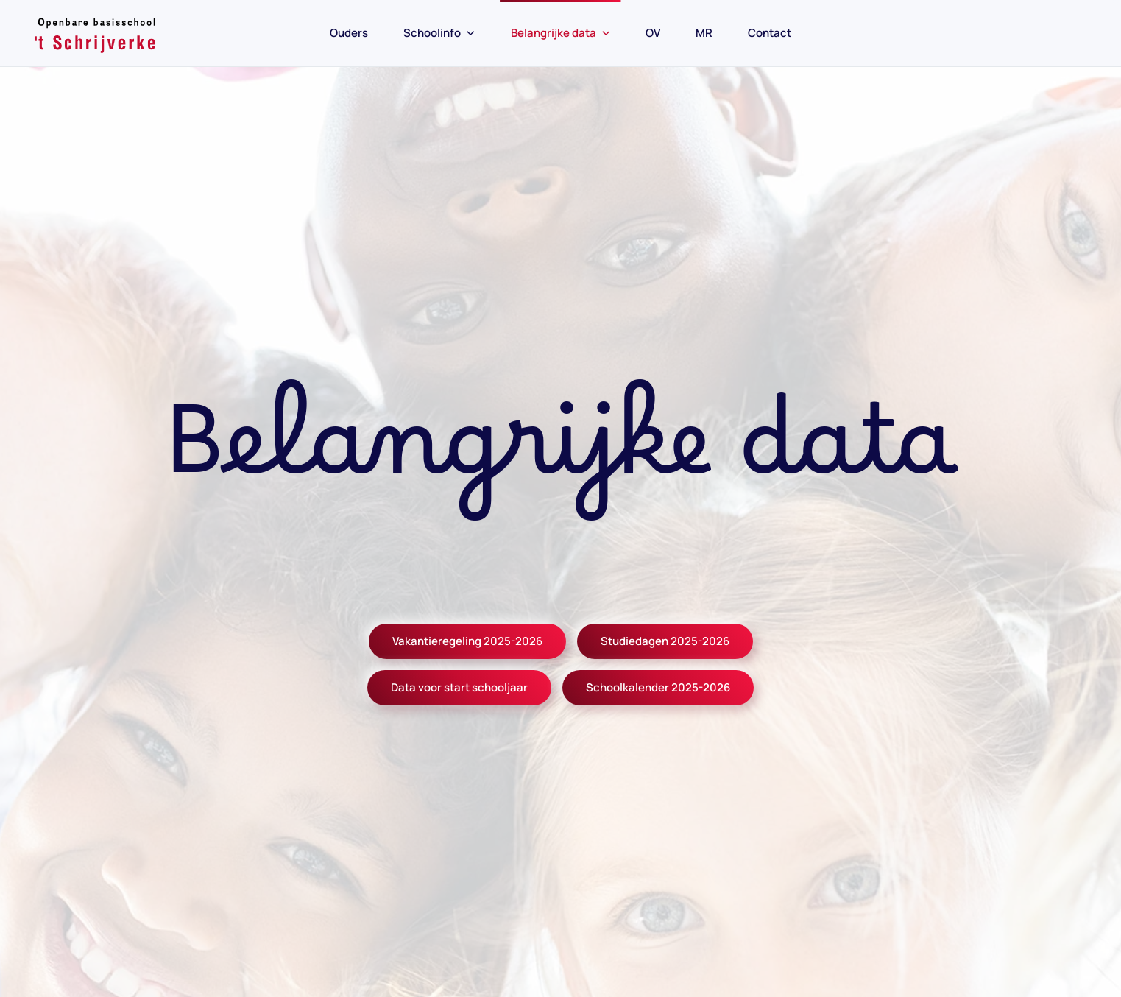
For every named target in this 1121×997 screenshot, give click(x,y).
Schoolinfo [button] (439, 32)
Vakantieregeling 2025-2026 (467, 641)
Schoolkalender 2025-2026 (658, 687)
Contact (769, 32)
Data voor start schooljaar (459, 687)
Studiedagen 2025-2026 (665, 641)
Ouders (349, 32)
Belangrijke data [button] (561, 32)
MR (704, 32)
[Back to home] (95, 33)
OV (653, 32)
